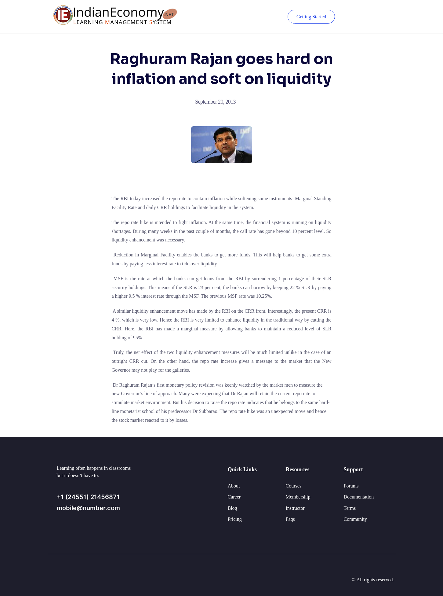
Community (355, 519)
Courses (294, 485)
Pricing (235, 519)
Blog (232, 508)
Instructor (295, 508)
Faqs (290, 519)
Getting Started (310, 16)
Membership (298, 496)
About (234, 485)
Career (234, 496)
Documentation (359, 496)
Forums (351, 485)
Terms (350, 508)
